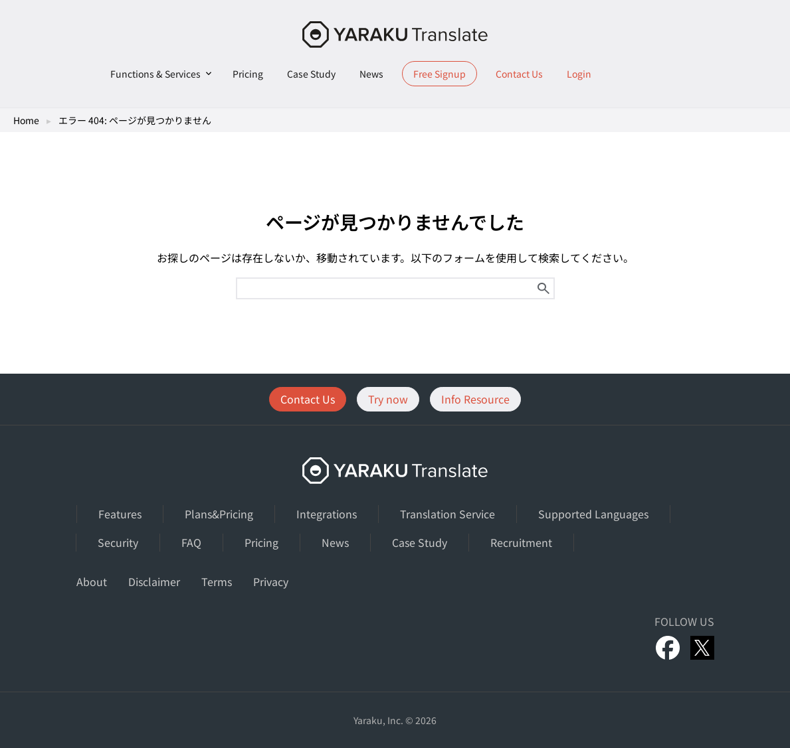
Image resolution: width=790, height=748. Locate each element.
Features (120, 514)
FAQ (191, 542)
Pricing (248, 73)
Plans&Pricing (219, 514)
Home (26, 120)
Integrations (326, 514)
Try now (388, 399)
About (91, 581)
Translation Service (447, 514)
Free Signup (439, 73)
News (371, 73)
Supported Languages (593, 514)
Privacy (270, 581)
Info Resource (475, 399)
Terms (216, 581)
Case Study (311, 73)
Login (579, 73)
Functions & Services (155, 73)
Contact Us (519, 73)
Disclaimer (154, 581)
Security (118, 542)
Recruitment (521, 542)
